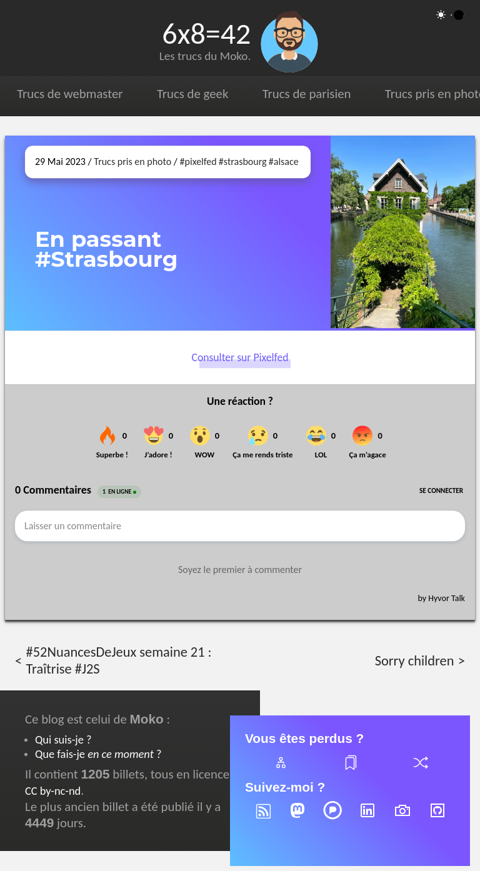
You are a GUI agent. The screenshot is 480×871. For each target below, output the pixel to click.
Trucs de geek (192, 94)
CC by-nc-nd (53, 791)
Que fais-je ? (98, 754)
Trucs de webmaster (69, 94)
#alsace (284, 161)
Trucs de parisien (306, 94)
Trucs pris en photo (132, 161)
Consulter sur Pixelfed (240, 357)
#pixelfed (198, 161)
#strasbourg (243, 161)
